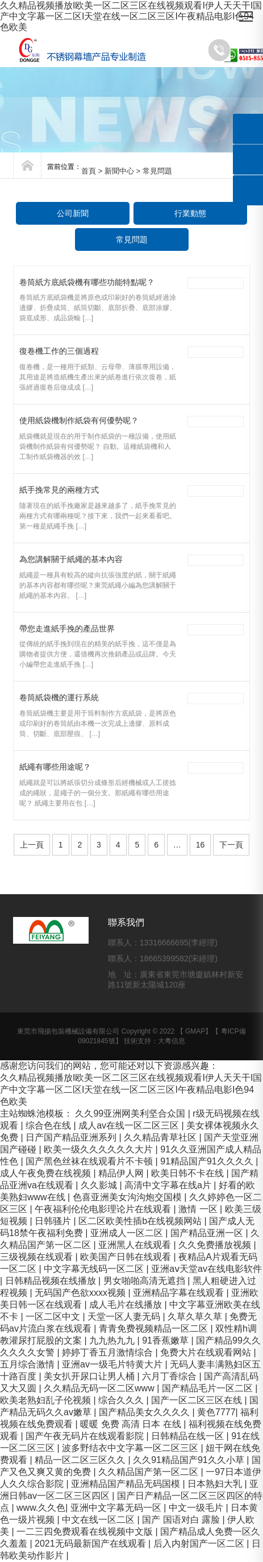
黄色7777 (216, 1412)
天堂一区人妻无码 (124, 1316)
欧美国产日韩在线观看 (126, 1257)
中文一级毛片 (197, 1508)
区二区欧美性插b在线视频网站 (141, 1221)
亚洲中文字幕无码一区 (117, 1508)
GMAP (195, 1031)
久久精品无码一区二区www (100, 1388)
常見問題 (132, 239)
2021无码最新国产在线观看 (91, 1543)
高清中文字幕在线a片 (169, 1185)
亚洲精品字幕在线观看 (179, 1292)
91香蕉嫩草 (166, 1340)
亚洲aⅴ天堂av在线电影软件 (206, 1269)
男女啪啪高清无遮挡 (145, 1281)
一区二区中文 (54, 1316)
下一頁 (231, 844)
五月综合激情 (28, 1364)
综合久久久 (122, 1400)
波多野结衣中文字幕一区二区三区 (131, 1448)
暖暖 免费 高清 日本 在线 (131, 1424)
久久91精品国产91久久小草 (190, 1460)
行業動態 (190, 213)
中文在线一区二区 (99, 1519)
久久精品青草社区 (161, 1137)
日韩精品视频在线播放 (51, 1281)
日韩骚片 (54, 1221)
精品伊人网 (122, 1173)
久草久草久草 (196, 1316)
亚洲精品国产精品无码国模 (126, 1484)
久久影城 (100, 1185)
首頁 (88, 171)
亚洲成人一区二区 (127, 1233)
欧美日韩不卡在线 (188, 1173)
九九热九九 (113, 1340)
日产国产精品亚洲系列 (72, 1137)
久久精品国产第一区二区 (149, 1472)
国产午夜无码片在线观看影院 (86, 1436)
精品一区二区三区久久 (81, 1460)
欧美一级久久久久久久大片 (99, 1149)
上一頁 (32, 844)
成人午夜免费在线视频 (46, 1173)
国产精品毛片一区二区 (208, 1388)
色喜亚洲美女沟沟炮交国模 (128, 1197)
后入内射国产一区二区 (200, 1543)
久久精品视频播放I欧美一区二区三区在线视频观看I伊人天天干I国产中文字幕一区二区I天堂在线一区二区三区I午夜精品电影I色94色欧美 (131, 16)
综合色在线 (49, 1125)
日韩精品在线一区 (188, 1436)
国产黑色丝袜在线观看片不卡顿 (90, 1161)
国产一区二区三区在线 (197, 1400)
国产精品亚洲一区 (207, 1233)
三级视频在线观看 (37, 1257)
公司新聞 (73, 213)
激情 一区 (199, 1209)
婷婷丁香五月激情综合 (108, 1352)
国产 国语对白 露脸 (182, 1519)
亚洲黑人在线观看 (135, 1245)
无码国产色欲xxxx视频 (81, 1292)
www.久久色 (40, 1508)
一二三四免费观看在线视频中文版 (85, 1531)
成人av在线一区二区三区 (129, 1125)
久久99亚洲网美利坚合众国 (131, 1113)
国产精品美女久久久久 (145, 1412)
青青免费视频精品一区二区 (154, 1328)
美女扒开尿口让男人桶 (90, 1376)
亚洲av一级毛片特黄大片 (113, 1364)
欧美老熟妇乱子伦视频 (46, 1400)
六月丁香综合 (170, 1376)
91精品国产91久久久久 (208, 1161)
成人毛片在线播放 (126, 1304)
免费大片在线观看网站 (206, 1352)
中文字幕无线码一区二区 (95, 1269)
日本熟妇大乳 (215, 1484)
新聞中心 (119, 171)
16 (200, 844)
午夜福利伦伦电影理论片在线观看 (104, 1209)
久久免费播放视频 (215, 1245)
